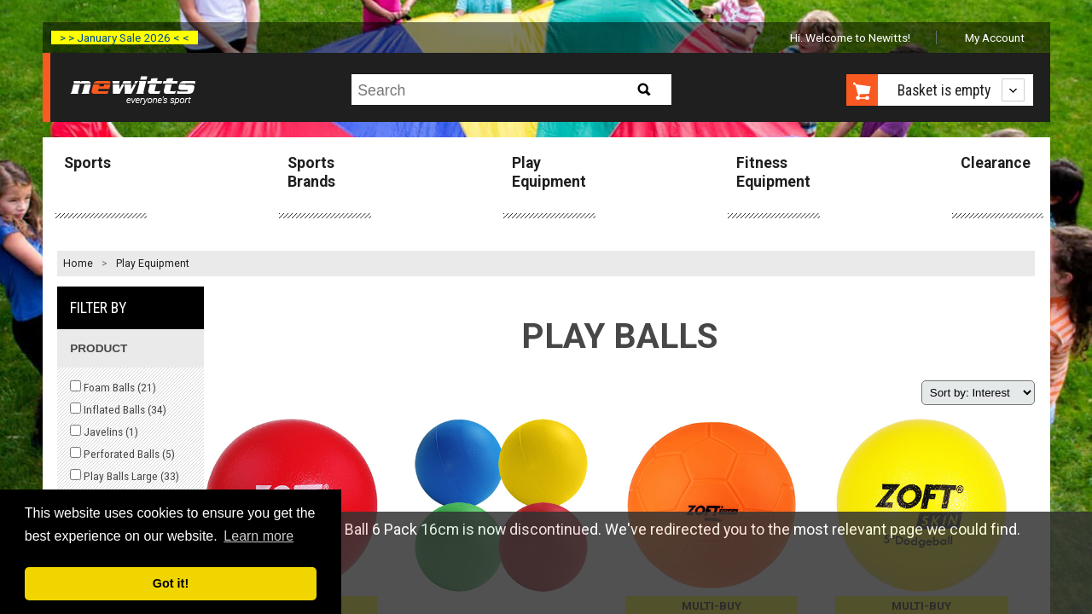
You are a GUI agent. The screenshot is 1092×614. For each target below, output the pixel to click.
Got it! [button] (171, 583)
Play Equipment (549, 171)
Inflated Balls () (118, 409)
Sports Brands (311, 171)
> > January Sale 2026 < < (124, 37)
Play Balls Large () (124, 476)
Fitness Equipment (773, 171)
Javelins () (104, 431)
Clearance (996, 162)
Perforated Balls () (122, 453)
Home (78, 263)
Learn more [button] (258, 536)
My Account (995, 37)
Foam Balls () (113, 387)
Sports (87, 162)
